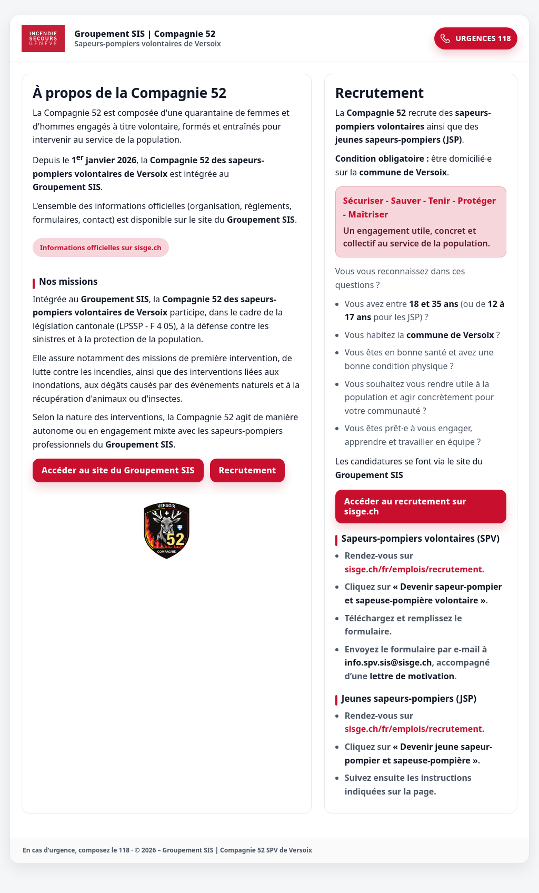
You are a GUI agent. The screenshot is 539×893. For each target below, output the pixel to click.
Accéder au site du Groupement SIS (118, 470)
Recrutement (247, 470)
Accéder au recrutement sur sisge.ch (405, 506)
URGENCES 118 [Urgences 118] (476, 38)
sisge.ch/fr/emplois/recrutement (413, 569)
